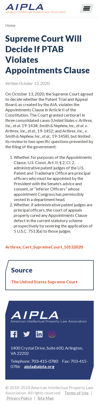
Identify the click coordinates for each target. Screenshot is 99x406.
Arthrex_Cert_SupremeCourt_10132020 (44, 246)
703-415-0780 (44, 361)
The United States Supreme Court (44, 281)
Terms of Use (76, 392)
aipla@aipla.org (39, 366)
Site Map (45, 398)
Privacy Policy (19, 398)
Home (10, 25)
